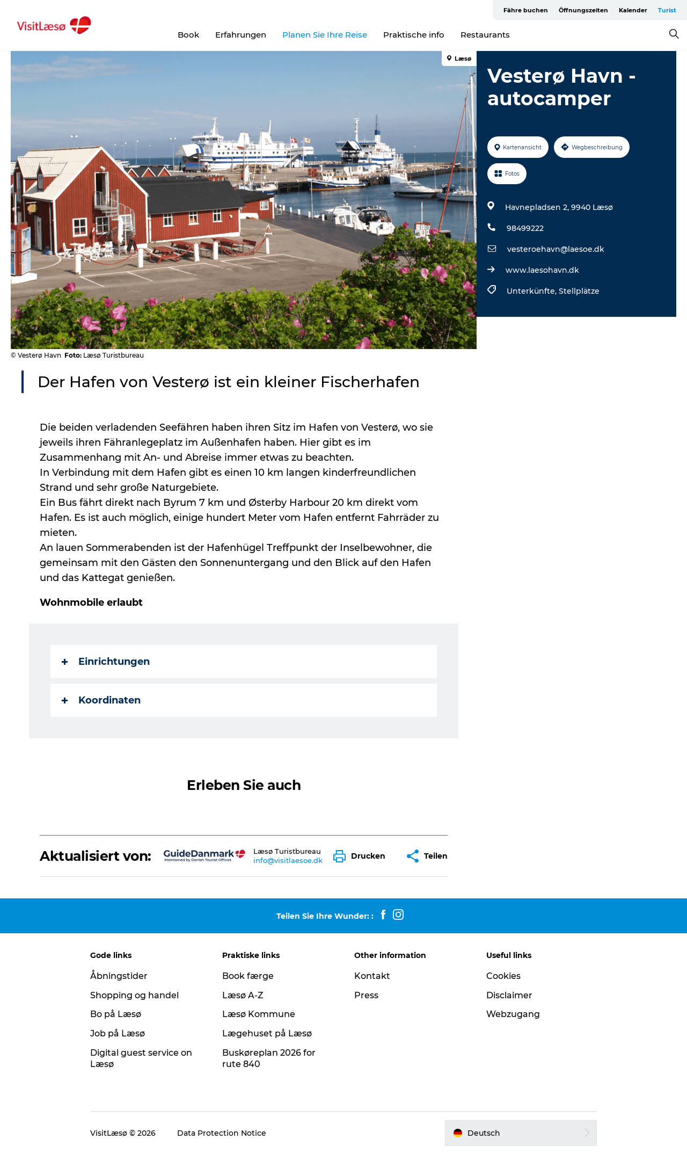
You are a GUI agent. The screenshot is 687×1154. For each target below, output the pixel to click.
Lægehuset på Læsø (267, 1033)
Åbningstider (119, 976)
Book (188, 35)
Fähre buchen (525, 10)
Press (366, 995)
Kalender (633, 10)
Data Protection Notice (221, 1133)
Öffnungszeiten (583, 10)
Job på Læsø (117, 1033)
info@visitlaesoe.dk (288, 860)
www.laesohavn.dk (542, 270)
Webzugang (513, 1014)
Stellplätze (579, 291)
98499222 (525, 228)
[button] (362, 856)
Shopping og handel (134, 995)
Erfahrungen (240, 35)
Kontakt (372, 976)
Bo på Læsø (115, 1014)
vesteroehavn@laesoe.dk (555, 249)
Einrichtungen (106, 661)
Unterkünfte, (533, 291)
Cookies (503, 976)
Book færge (248, 976)
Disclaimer (509, 995)
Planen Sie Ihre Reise (324, 35)
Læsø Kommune (258, 1014)
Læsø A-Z (243, 995)
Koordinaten (101, 700)
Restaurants (485, 35)
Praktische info (413, 35)
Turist (667, 10)
